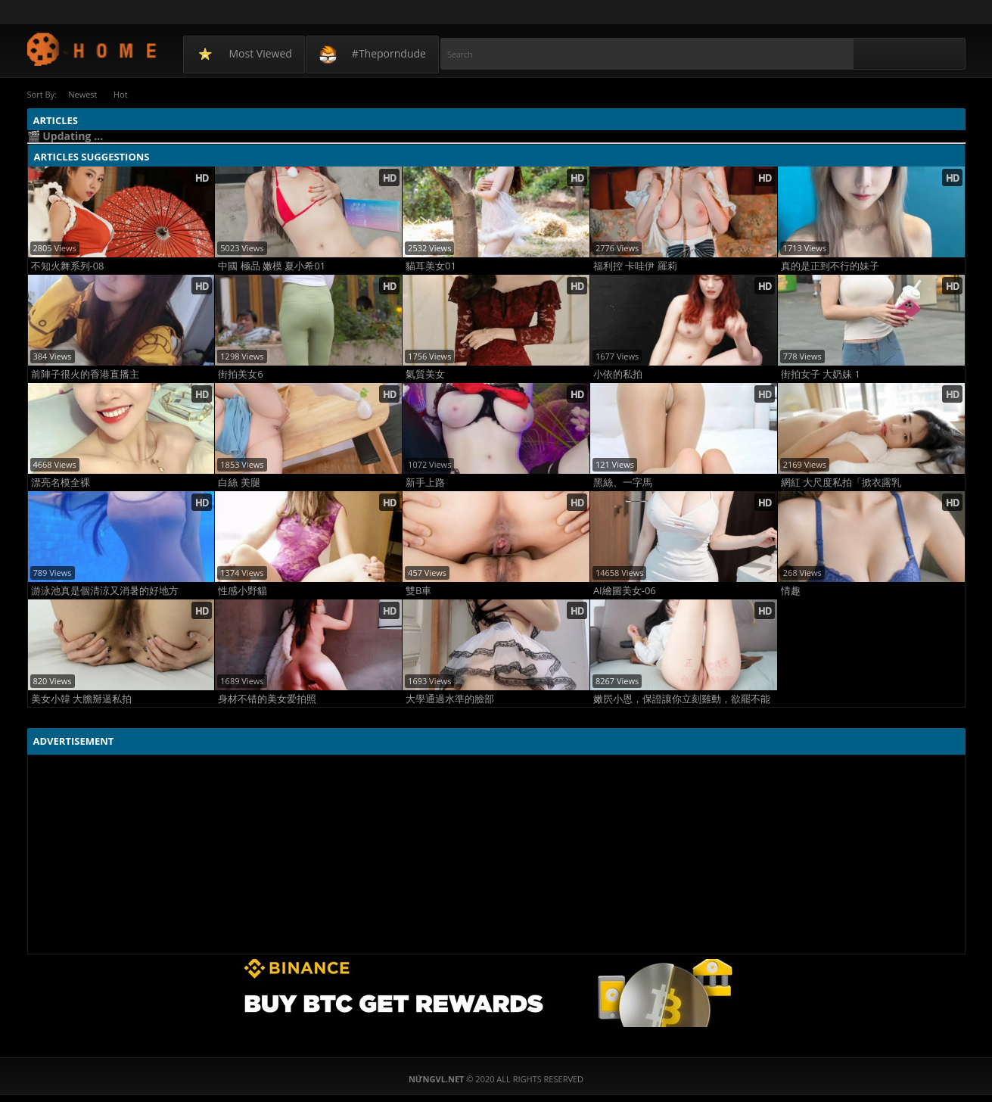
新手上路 (425, 481)
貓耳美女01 (431, 265)
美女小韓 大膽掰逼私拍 (81, 698)
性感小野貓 (242, 590)
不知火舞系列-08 (67, 265)
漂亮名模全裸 (60, 481)
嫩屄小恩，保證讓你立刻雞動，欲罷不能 (681, 698)
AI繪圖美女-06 (624, 590)
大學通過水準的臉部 (450, 698)
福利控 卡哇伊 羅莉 (635, 265)
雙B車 (418, 590)
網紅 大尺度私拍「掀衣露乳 (841, 481)
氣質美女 (425, 373)
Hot (124, 94)
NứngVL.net (92, 49)
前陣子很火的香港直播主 (85, 373)
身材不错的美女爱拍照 (267, 698)
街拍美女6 (240, 373)
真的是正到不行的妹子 (830, 265)
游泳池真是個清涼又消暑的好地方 (105, 590)
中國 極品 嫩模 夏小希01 (271, 265)
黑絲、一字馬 (622, 481)
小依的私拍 (617, 373)
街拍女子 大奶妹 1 (820, 373)
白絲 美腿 (239, 481)
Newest (84, 94)
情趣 (791, 590)
